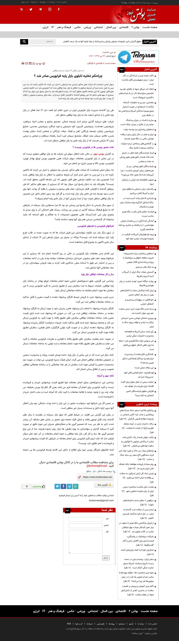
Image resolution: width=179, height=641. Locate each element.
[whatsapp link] (75, 486)
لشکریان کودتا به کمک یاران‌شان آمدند (137, 552)
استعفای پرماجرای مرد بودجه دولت (139, 129)
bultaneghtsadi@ (97, 466)
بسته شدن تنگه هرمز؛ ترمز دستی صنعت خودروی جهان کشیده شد (136, 311)
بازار (94, 471)
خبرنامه (34, 2)
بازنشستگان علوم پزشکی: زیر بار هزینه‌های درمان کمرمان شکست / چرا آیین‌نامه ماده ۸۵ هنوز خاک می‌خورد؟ (137, 171)
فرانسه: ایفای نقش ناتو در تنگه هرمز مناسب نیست (138, 214)
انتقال (99, 471)
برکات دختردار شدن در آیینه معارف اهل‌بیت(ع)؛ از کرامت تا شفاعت (138, 428)
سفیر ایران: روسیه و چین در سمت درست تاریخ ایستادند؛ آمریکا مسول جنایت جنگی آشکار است (138, 563)
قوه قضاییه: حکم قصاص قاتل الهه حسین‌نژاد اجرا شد (139, 375)
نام (107, 518)
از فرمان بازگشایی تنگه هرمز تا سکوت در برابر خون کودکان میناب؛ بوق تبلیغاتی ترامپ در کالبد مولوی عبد (136, 527)
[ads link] (138, 57)
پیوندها (43, 2)
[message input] (85, 542)
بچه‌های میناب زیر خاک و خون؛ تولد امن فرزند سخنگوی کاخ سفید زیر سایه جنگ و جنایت (136, 455)
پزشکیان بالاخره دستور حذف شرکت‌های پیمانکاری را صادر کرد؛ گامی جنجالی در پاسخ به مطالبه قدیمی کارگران (136, 415)
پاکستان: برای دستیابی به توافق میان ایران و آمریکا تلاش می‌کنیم (138, 191)
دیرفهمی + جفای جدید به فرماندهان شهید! (138, 502)
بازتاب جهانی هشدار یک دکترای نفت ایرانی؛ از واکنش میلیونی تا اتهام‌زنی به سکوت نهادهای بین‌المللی (137, 442)
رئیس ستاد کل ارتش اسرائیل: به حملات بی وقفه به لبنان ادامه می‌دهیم (137, 478)
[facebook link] (63, 486)
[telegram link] (69, 486)
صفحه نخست (149, 27)
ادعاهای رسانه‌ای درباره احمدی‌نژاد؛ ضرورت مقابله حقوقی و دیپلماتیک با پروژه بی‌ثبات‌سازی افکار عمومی (138, 258)
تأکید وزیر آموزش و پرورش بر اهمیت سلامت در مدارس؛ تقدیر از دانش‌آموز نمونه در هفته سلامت (137, 590)
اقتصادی (99, 63)
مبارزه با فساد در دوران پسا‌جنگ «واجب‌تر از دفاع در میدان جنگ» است (137, 122)
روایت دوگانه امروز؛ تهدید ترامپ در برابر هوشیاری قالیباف (136, 283)
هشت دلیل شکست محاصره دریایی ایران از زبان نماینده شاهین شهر (138, 491)
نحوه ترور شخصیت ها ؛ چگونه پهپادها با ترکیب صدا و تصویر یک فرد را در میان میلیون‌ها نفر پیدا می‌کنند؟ (136, 577)
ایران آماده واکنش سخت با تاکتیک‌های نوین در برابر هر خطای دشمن (137, 292)
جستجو (122, 624)
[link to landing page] (140, 15)
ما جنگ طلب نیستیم (145, 267)
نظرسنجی (100, 624)
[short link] (97, 477)
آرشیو (131, 624)
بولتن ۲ (135, 27)
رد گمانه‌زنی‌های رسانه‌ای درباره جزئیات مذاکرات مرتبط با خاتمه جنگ (137, 146)
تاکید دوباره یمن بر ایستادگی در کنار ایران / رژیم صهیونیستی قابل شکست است (138, 80)
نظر (107, 531)
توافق (88, 471)
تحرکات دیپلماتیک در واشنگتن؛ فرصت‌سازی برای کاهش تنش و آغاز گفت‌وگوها (138, 541)
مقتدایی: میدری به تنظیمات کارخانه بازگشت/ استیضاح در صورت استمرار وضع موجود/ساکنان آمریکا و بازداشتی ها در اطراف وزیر (136, 109)
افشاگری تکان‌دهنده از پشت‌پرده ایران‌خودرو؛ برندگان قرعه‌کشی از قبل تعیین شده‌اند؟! (138, 358)
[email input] (85, 525)
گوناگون (90, 63)
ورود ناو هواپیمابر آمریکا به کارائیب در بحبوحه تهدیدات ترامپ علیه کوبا (138, 236)
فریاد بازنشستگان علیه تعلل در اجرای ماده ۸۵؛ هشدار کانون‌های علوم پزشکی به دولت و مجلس (137, 157)
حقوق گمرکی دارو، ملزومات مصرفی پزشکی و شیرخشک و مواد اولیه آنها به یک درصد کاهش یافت (102, 43)
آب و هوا (24, 2)
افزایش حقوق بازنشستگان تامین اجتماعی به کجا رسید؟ (140, 393)
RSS (69, 624)
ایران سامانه (137, 633)
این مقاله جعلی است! (144, 367)
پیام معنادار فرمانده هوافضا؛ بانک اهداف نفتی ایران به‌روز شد (136, 466)
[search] (24, 41)
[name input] (85, 519)
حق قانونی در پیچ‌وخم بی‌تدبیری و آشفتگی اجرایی (139, 302)
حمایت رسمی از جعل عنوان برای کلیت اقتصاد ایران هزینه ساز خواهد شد (137, 384)
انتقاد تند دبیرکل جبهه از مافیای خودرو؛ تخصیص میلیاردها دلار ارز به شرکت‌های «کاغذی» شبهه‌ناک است (136, 93)
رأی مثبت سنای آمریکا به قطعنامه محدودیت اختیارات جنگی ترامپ (139, 334)
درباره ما (52, 2)
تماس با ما (62, 2)
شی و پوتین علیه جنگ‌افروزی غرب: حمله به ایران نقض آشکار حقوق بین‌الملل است (136, 345)
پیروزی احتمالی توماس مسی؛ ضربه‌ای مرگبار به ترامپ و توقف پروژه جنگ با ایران (137, 322)
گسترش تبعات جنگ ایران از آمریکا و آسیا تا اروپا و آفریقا (138, 274)
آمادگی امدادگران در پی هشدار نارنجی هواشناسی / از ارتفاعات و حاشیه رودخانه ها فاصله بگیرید (136, 225)
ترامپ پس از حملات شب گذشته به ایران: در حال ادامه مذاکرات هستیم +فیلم (138, 514)
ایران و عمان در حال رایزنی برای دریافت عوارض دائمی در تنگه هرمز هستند (137, 136)
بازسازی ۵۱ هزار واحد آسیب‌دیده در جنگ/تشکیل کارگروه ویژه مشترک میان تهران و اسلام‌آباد (137, 202)
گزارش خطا (104, 485)
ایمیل (106, 525)
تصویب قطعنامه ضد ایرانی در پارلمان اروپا (138, 182)
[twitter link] (57, 486)
